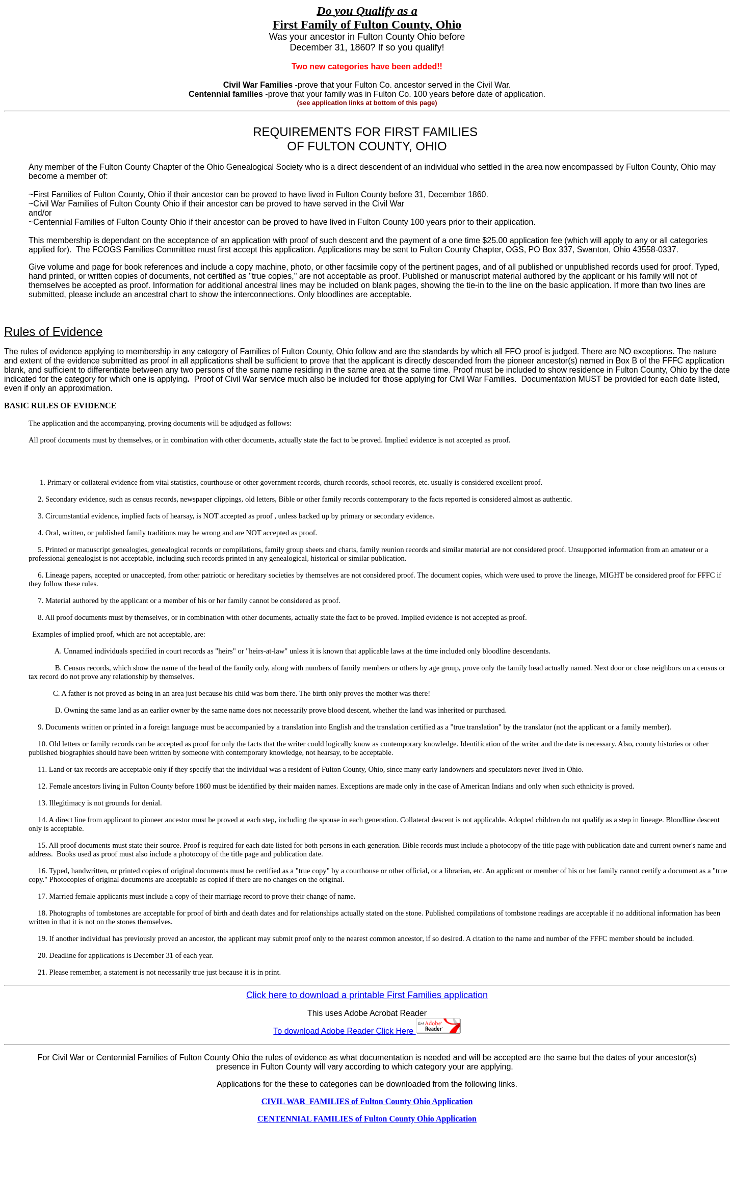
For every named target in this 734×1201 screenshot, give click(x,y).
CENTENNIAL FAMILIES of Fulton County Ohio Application (367, 1118)
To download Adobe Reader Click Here (366, 1031)
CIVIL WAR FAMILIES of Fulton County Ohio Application (367, 1101)
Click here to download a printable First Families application (367, 995)
